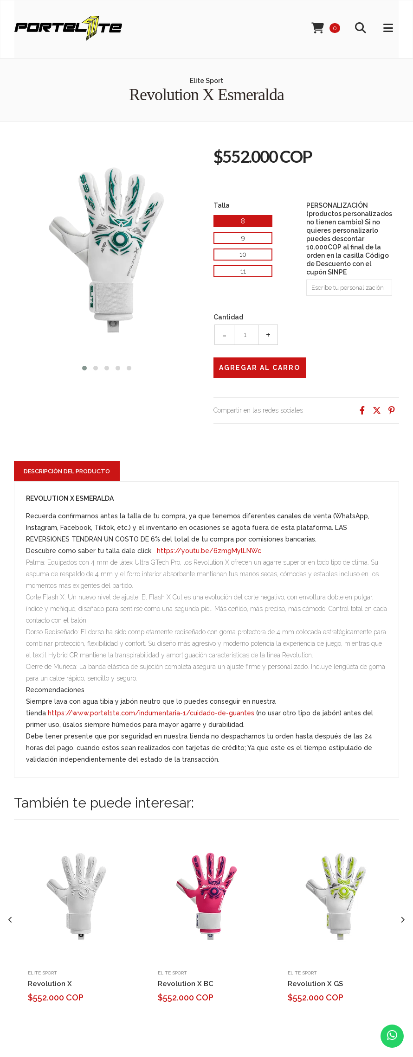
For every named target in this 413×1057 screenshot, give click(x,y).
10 (242, 254)
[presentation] (10, 920)
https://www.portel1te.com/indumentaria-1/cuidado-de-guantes (151, 713)
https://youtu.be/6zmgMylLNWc (209, 550)
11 (243, 271)
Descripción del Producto (67, 471)
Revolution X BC (185, 984)
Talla (221, 205)
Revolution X (50, 984)
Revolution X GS (315, 984)
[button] (84, 366)
